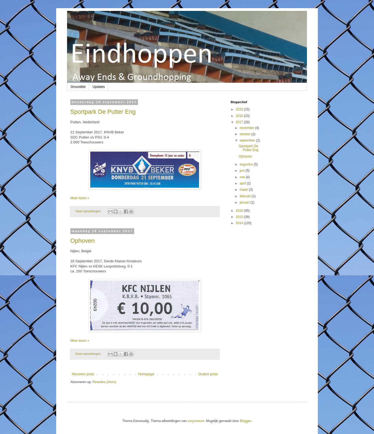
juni (243, 171)
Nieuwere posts (83, 374)
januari (245, 202)
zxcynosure (196, 421)
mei (243, 177)
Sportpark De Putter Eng (103, 111)
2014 (240, 223)
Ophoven (82, 240)
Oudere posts (208, 374)
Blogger (245, 421)
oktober (245, 134)
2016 (240, 211)
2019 (240, 109)
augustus (247, 164)
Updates (99, 87)
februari (246, 196)
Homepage (146, 374)
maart (244, 190)
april (243, 183)
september (248, 140)
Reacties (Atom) (104, 382)
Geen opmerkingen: (89, 211)
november (247, 128)
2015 (240, 217)
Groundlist (78, 87)
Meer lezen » (79, 198)
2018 (240, 116)
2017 (240, 122)
